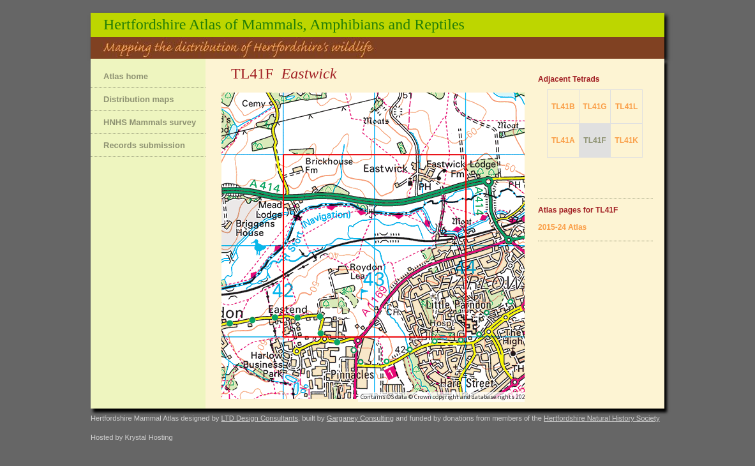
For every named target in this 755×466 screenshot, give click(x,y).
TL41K (626, 140)
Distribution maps (138, 99)
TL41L (626, 106)
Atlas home (125, 76)
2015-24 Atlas (562, 227)
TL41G (594, 106)
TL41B (563, 106)
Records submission (144, 145)
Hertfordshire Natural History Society (602, 418)
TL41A (563, 140)
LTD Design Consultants (259, 418)
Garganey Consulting (360, 418)
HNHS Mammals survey (149, 122)
